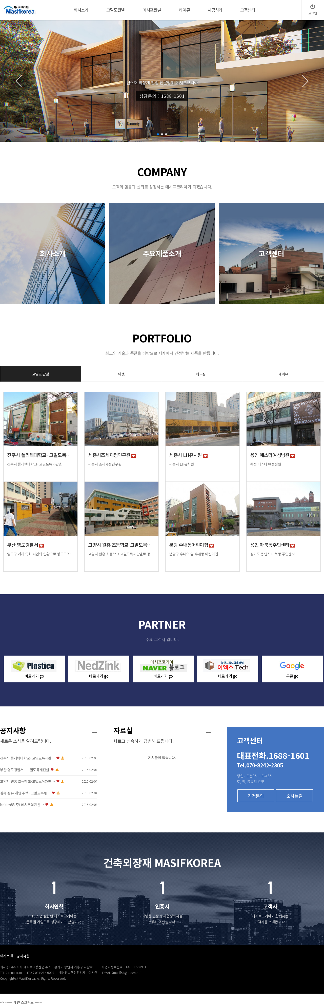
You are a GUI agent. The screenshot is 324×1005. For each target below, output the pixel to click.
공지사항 (23, 955)
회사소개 (6, 955)
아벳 (121, 373)
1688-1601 (15, 972)
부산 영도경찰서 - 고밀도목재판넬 (116, 769)
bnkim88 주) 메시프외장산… (114, 804)
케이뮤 (283, 373)
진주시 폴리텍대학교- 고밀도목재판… (119, 758)
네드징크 (202, 373)
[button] (158, 134)
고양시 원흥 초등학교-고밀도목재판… (119, 781)
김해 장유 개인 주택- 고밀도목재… (117, 793)
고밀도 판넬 (40, 373)
